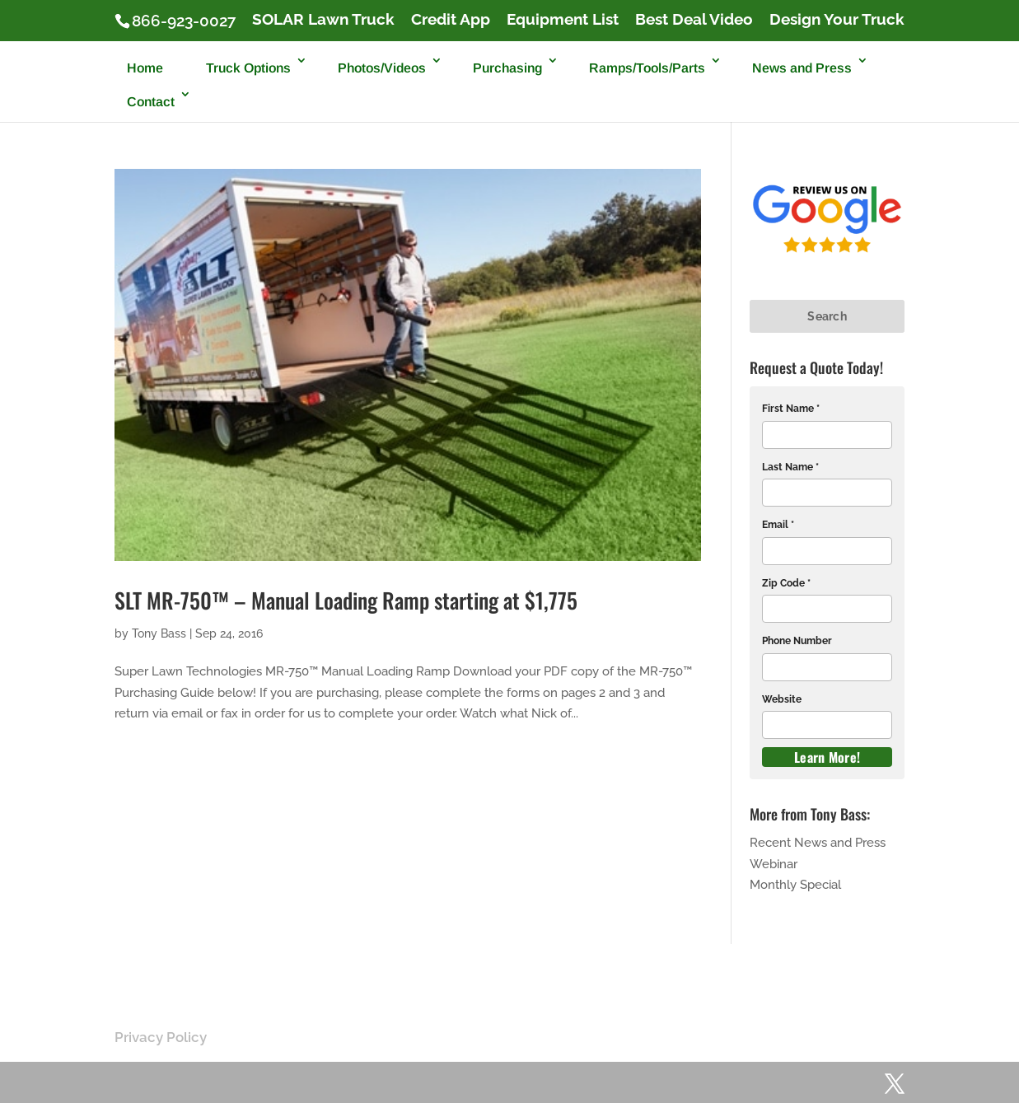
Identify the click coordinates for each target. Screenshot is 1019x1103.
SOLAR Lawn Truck (323, 20)
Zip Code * (786, 583)
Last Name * (790, 467)
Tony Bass (159, 633)
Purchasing (507, 68)
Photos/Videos (382, 68)
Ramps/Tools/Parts (647, 68)
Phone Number (797, 641)
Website (782, 699)
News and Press (802, 68)
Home (145, 68)
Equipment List (563, 20)
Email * (778, 524)
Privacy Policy (161, 1037)
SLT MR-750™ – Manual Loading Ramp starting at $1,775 (346, 600)
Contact (151, 102)
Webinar (773, 864)
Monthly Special (795, 884)
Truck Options (248, 68)
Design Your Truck (836, 20)
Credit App (450, 20)
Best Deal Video (694, 20)
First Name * (791, 408)
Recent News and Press (818, 842)
